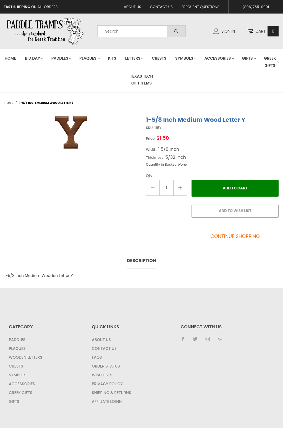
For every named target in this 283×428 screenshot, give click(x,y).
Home (10, 58)
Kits (112, 58)
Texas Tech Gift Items (141, 79)
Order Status (106, 366)
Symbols (186, 58)
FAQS (97, 357)
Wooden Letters (25, 357)
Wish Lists (102, 375)
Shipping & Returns (111, 392)
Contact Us (161, 6)
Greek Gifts (20, 392)
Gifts (249, 58)
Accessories (219, 58)
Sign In (224, 31)
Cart (263, 31)
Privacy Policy (107, 384)
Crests (159, 58)
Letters (134, 58)
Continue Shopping (235, 236)
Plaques (89, 58)
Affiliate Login (107, 401)
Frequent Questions (200, 6)
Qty (149, 175)
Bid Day (34, 58)
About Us (132, 6)
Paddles (61, 58)
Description (141, 260)
